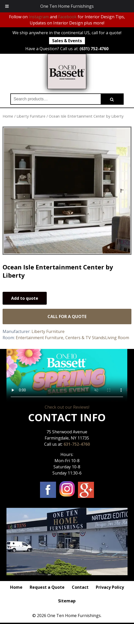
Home (8, 116)
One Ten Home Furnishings (67, 6)
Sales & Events (67, 40)
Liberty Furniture (31, 116)
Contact (80, 587)
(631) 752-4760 (94, 48)
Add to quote (24, 298)
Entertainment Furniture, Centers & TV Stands (60, 337)
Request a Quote (47, 587)
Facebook (67, 17)
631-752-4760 (77, 444)
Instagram (39, 17)
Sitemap (67, 601)
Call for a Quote (67, 316)
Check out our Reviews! (67, 407)
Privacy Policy (110, 587)
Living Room (117, 337)
